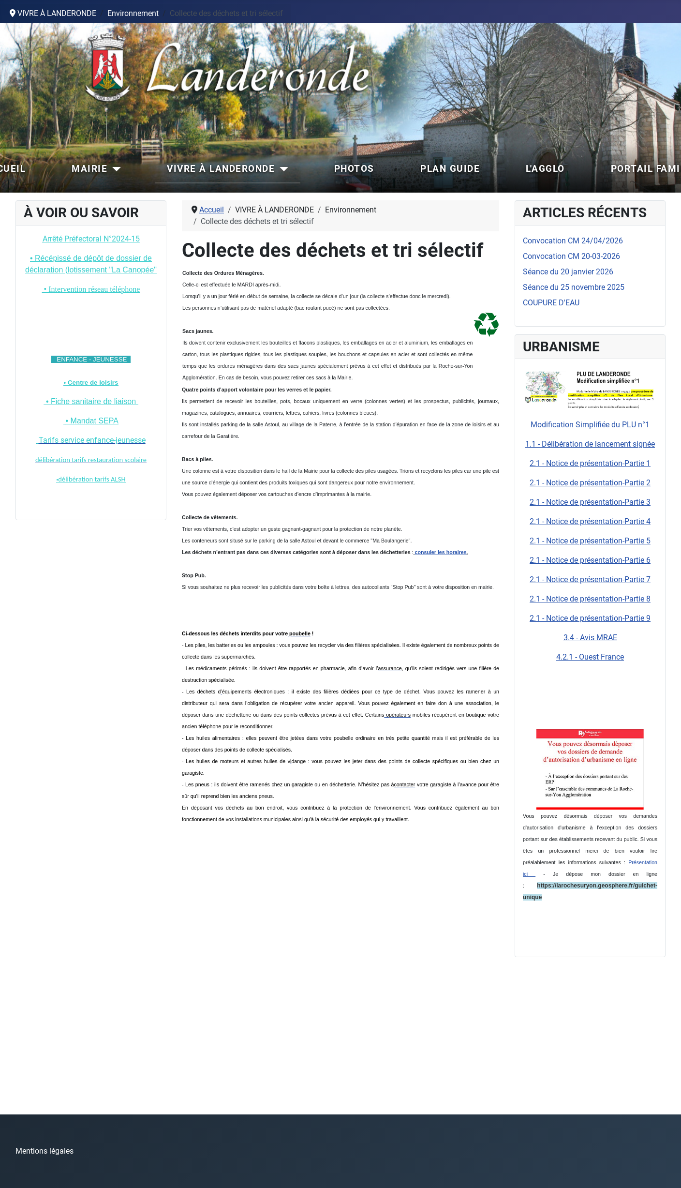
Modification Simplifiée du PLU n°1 (590, 424)
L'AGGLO (545, 168)
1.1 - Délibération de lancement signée (590, 444)
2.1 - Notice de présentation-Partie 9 (590, 618)
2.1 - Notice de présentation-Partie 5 (590, 540)
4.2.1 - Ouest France (590, 657)
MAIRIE (89, 168)
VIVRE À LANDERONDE (221, 168)
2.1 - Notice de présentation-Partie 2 (590, 482)
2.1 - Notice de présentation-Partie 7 (590, 579)
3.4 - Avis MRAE (590, 637)
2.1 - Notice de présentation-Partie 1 (590, 463)
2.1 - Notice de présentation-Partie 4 (590, 521)
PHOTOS (354, 168)
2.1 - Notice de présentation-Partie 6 (590, 560)
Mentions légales (44, 1151)
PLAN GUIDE (450, 168)
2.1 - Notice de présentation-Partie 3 (590, 502)
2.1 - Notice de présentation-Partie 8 (590, 598)
